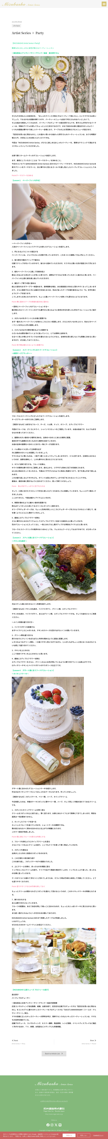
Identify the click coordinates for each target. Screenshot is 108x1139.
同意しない (83, 1135)
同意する (69, 1135)
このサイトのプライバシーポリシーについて (54, 1101)
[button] (104, 4)
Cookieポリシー (98, 1135)
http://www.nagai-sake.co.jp (54, 1114)
